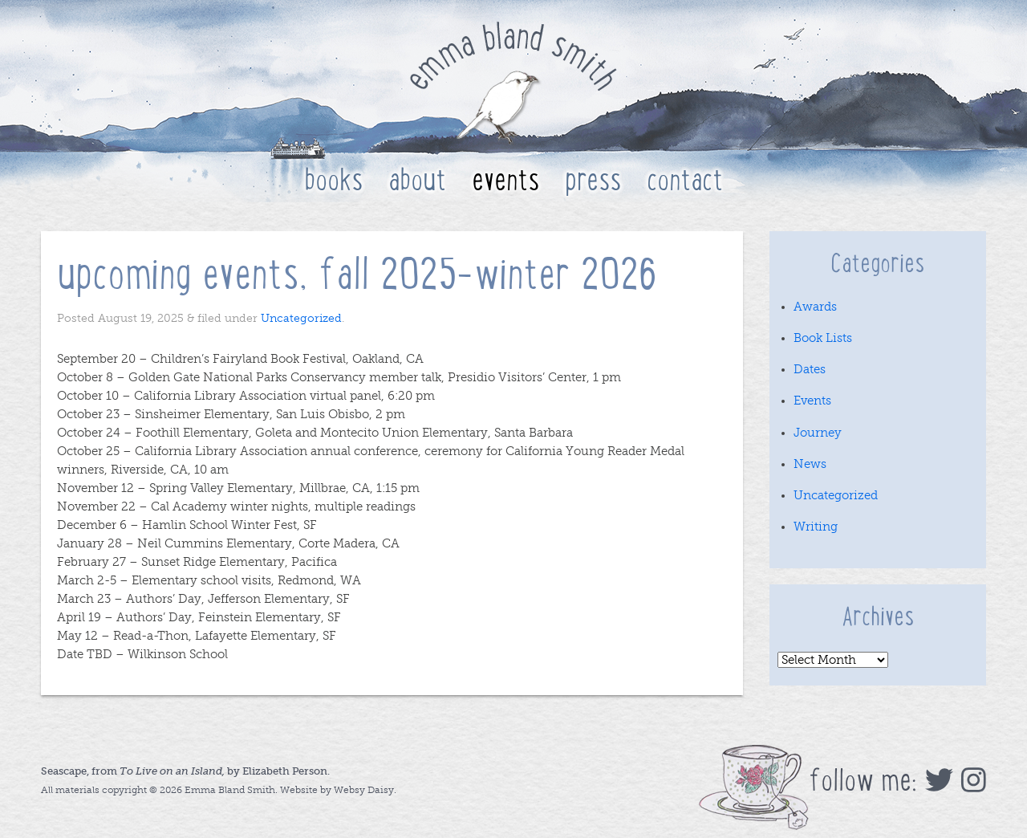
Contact (685, 179)
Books (333, 179)
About (417, 179)
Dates (810, 369)
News (810, 464)
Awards (815, 306)
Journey (818, 432)
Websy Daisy (364, 789)
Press (593, 179)
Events (505, 179)
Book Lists (823, 338)
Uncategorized (301, 318)
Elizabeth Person (284, 771)
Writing (816, 526)
